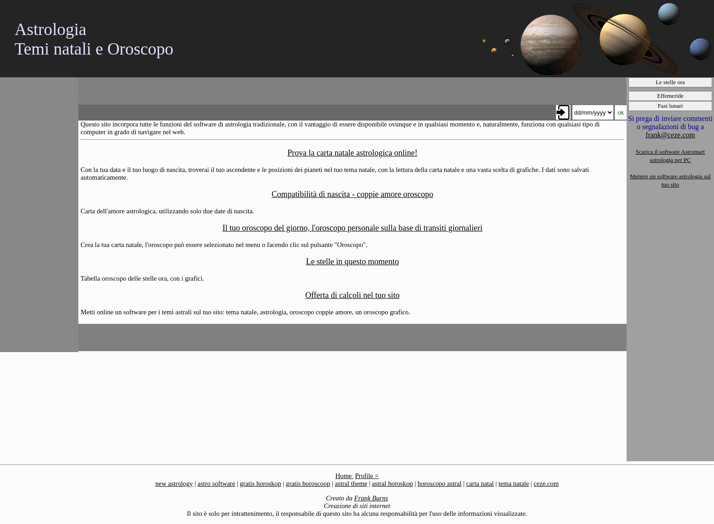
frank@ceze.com (670, 135)
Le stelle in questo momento (352, 261)
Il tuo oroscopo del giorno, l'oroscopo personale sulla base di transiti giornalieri (352, 227)
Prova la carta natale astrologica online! (352, 152)
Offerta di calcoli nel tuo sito (352, 295)
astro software (216, 483)
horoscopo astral (439, 483)
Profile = (367, 475)
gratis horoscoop (308, 483)
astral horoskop (392, 483)
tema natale (514, 483)
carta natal (480, 483)
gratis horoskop (260, 483)
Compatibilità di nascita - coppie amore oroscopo (353, 194)
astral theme (351, 483)
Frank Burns (371, 498)
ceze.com (546, 483)
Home (344, 475)
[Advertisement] (38, 213)
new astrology (174, 483)
